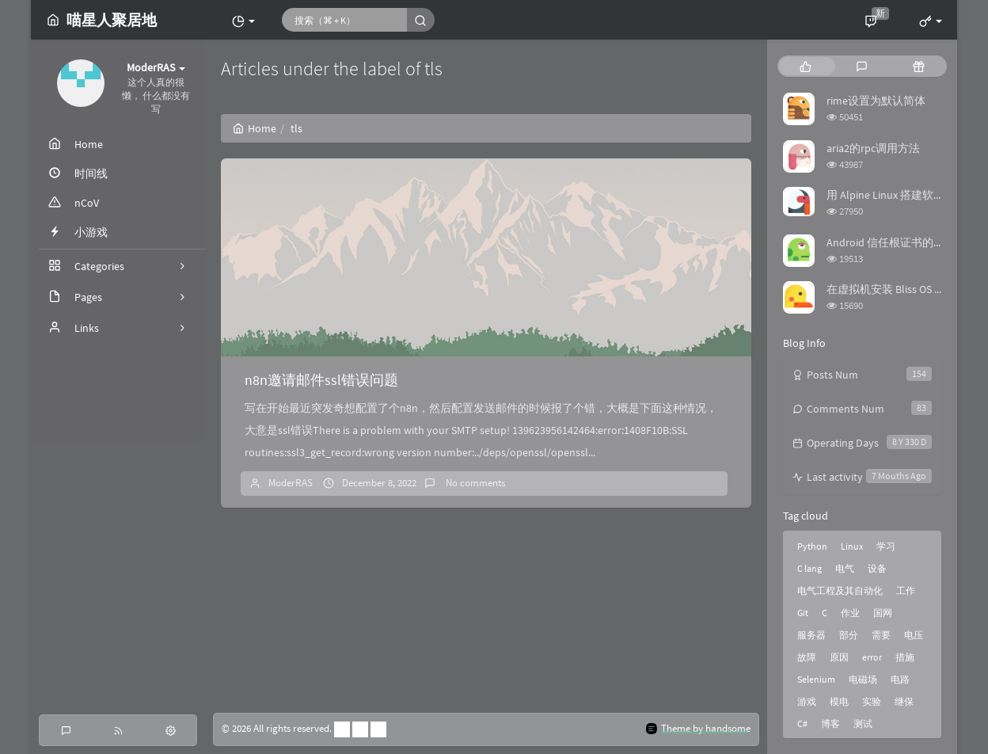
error (872, 657)
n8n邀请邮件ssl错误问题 (321, 380)
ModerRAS (290, 482)
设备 (877, 568)
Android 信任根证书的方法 (891, 242)
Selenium (816, 679)
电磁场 (863, 679)
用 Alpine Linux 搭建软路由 (891, 195)
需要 (881, 635)
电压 (913, 635)
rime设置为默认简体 (875, 100)
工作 (905, 590)
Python (812, 546)
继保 (904, 701)
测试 (862, 723)
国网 (882, 613)
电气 (844, 568)
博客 (830, 723)
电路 (900, 679)
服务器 (811, 635)
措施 (904, 657)
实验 (871, 701)
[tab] (805, 66)
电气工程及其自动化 (840, 590)
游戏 (806, 701)
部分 (848, 635)
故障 (806, 657)
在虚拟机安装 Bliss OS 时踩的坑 (902, 289)
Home (254, 128)
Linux (852, 546)
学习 (885, 546)
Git (802, 613)
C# (802, 723)
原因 (839, 657)
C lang (809, 568)
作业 (850, 613)
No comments (474, 482)
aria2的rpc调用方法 (873, 148)
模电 (839, 701)
